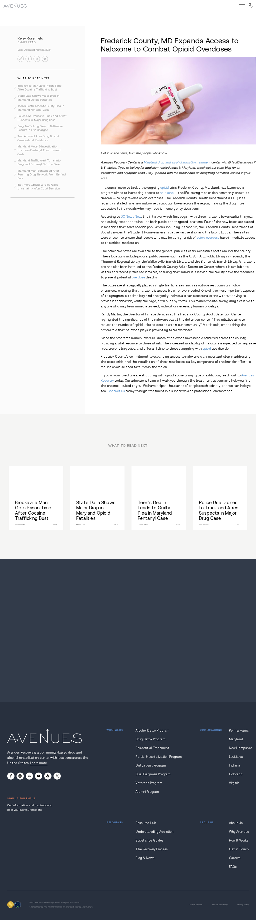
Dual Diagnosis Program (153, 774)
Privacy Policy (243, 905)
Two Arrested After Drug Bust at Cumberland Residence (38, 138)
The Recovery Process (152, 849)
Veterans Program (149, 783)
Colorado (235, 774)
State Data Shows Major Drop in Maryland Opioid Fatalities (39, 97)
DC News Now (131, 216)
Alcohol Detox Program (152, 730)
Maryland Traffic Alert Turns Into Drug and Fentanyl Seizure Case (39, 162)
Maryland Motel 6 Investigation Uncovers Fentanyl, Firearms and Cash (39, 150)
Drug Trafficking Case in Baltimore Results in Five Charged (40, 128)
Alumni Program (147, 792)
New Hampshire (239, 748)
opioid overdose (208, 237)
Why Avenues (239, 832)
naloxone (167, 193)
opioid (164, 187)
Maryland (236, 739)
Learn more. (39, 763)
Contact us (116, 391)
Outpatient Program (151, 765)
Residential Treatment (152, 748)
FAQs (233, 867)
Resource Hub (146, 823)
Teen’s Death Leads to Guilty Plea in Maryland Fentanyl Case (41, 107)
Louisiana (236, 757)
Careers (234, 858)
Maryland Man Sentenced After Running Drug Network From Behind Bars (42, 174)
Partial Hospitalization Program (153, 757)
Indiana (234, 765)
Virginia (234, 783)
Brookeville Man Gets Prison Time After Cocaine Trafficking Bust (40, 87)
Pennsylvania (239, 730)
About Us (236, 823)
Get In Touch (239, 849)
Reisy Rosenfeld (30, 38)
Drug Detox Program (150, 739)
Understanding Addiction (153, 832)
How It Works (238, 840)
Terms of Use (196, 905)
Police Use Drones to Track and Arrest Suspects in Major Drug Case (42, 117)
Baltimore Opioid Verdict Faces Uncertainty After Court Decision (39, 186)
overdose (138, 277)
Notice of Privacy (220, 905)
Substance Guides (149, 840)
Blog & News (145, 858)
